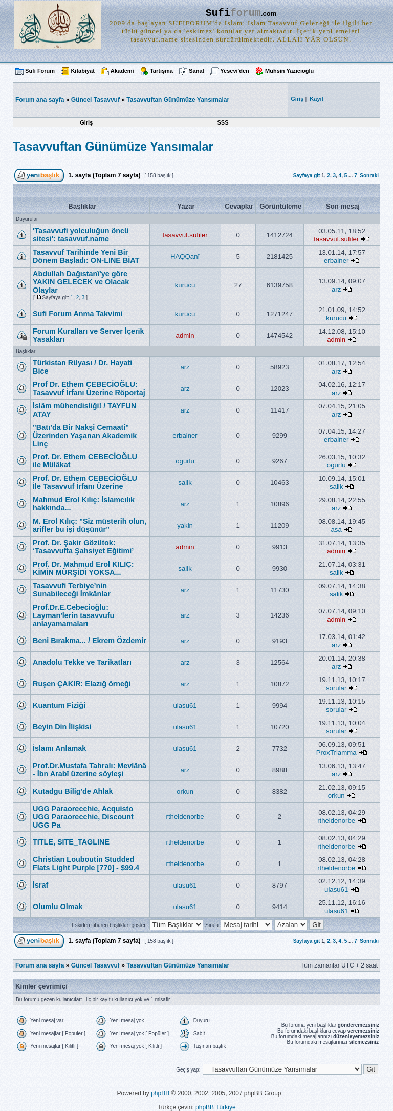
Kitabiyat (82, 71)
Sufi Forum (40, 71)
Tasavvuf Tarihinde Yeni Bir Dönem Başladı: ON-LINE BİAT (86, 256)
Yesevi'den (234, 71)
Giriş (86, 122)
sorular (336, 688)
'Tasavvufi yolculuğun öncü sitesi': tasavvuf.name (81, 235)
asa (336, 529)
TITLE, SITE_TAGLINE (71, 842)
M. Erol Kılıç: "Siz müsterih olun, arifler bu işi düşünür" (89, 525)
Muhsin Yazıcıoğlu (289, 71)
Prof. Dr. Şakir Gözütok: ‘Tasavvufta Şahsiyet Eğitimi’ (83, 547)
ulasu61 (184, 705)
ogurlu (185, 461)
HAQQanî (185, 256)
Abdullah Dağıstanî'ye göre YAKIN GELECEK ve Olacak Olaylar (81, 282)
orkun (185, 791)
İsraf (40, 885)
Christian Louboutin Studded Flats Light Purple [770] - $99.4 (86, 863)
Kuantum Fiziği (59, 705)
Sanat (196, 71)
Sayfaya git (306, 175)
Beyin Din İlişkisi (62, 727)
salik (184, 482)
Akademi (122, 71)
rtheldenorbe (185, 816)
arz (336, 289)
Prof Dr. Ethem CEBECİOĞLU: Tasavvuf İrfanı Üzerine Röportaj (89, 388)
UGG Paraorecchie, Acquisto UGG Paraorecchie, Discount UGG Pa (83, 817)
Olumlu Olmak (58, 906)
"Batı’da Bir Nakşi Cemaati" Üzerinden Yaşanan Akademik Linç (85, 435)
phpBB (160, 1093)
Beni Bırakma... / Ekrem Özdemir (89, 640)
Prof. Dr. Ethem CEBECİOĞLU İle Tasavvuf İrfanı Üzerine (85, 482)
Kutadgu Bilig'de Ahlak (73, 791)
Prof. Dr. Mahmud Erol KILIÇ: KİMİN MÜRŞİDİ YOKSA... (83, 568)
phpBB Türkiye (215, 1107)
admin (185, 335)
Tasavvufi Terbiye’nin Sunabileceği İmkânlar (72, 590)
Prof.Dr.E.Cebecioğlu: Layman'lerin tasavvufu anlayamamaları (73, 615)
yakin (185, 525)
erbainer (336, 260)
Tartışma (161, 71)
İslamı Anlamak (59, 748)
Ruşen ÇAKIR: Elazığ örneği (82, 684)
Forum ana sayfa (39, 965)
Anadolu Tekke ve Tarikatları (82, 662)
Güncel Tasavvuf (95, 100)
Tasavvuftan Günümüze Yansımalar (177, 100)
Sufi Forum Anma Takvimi (78, 314)
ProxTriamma (336, 752)
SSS (222, 122)
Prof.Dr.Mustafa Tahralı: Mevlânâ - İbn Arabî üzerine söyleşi (89, 770)
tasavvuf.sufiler (185, 235)
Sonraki (369, 175)
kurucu (185, 285)
